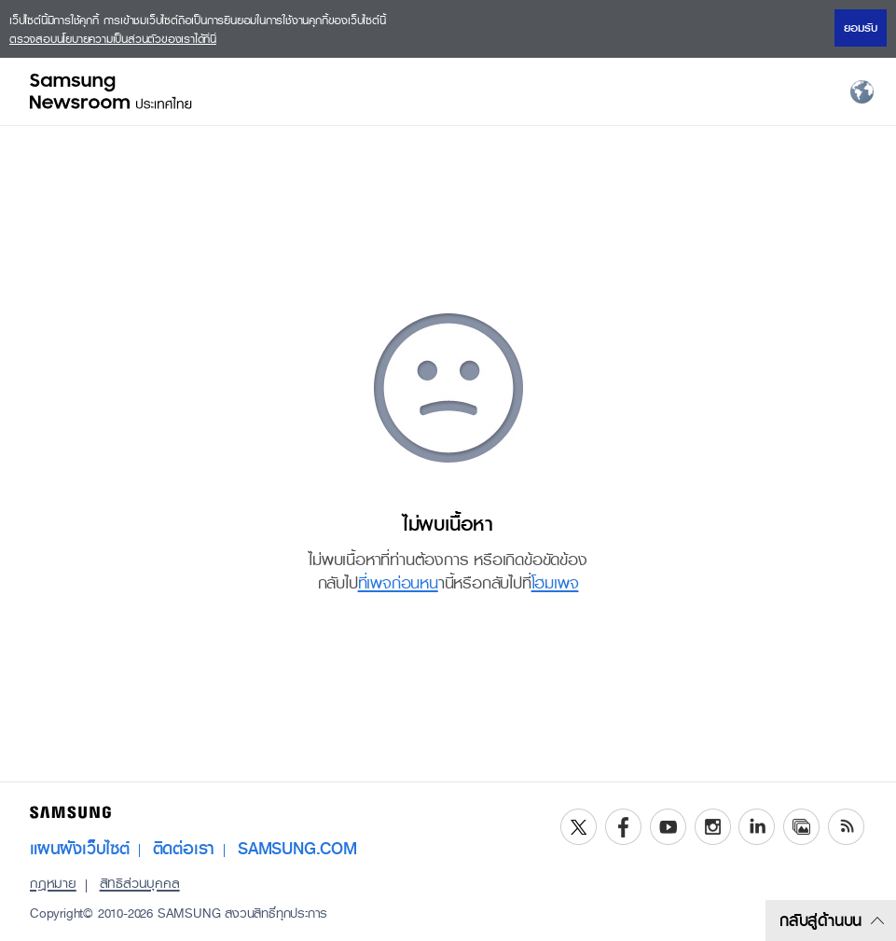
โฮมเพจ (555, 583)
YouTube (668, 827)
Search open (728, 92)
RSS (846, 827)
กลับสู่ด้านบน (831, 920)
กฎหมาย (53, 883)
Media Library (801, 827)
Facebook (623, 827)
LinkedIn (756, 827)
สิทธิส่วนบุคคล (140, 883)
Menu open (794, 92)
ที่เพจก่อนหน (398, 583)
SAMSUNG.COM (297, 849)
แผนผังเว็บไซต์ (80, 849)
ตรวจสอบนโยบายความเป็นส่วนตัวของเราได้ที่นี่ (112, 39)
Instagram (713, 827)
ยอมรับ (860, 28)
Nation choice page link (862, 92)
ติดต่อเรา (184, 849)
